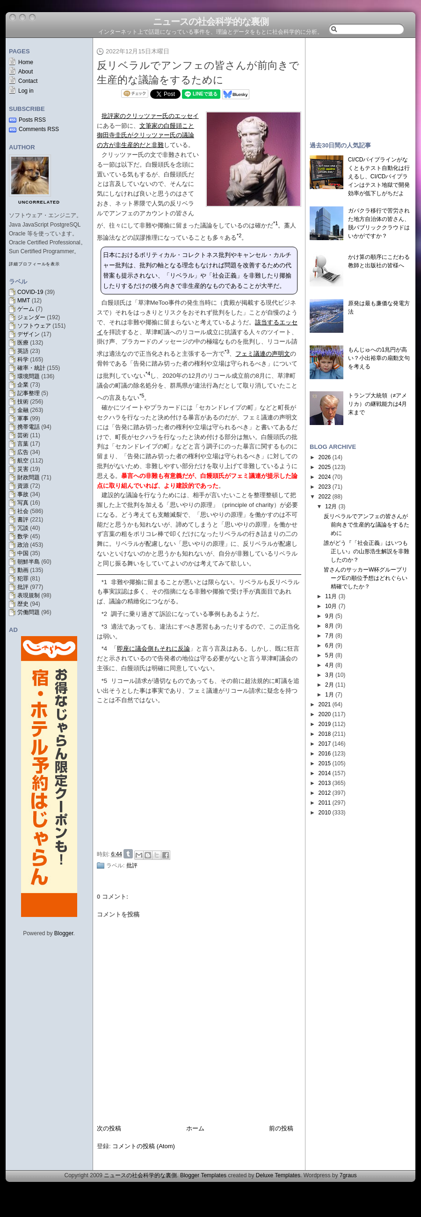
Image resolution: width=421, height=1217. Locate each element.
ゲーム (25, 309)
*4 (104, 648)
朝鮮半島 (28, 561)
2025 (325, 467)
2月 (329, 685)
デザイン (28, 334)
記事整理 (28, 393)
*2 (104, 613)
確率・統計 (31, 368)
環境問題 (28, 376)
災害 (23, 469)
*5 (104, 680)
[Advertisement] (360, 85)
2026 (325, 457)
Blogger (63, 933)
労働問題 (28, 612)
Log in (26, 91)
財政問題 (28, 477)
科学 (23, 359)
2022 (325, 496)
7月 (329, 635)
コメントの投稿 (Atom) (143, 1146)
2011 (325, 802)
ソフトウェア (34, 326)
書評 (23, 519)
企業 (23, 384)
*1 (104, 582)
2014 (325, 773)
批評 (23, 587)
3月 (329, 675)
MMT (23, 300)
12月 (331, 506)
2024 (325, 477)
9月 (329, 616)
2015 (325, 763)
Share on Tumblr (128, 853)
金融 (23, 410)
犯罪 (23, 578)
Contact (27, 81)
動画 (23, 570)
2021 (325, 704)
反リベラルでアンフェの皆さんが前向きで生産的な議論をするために (366, 524)
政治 (23, 545)
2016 (325, 753)
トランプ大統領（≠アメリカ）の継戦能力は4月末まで (377, 404)
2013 (325, 783)
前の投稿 (281, 1128)
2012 (325, 793)
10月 (331, 606)
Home (25, 62)
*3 (104, 626)
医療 (23, 342)
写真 (23, 502)
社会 (23, 511)
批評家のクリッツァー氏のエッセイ (150, 115)
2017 (325, 743)
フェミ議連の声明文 (262, 353)
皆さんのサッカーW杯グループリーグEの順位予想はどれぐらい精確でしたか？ (365, 578)
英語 (23, 351)
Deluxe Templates (278, 1175)
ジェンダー (31, 317)
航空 (23, 460)
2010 (325, 812)
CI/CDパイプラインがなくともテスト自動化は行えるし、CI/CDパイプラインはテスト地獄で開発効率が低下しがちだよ (379, 176)
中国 (23, 553)
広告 (23, 452)
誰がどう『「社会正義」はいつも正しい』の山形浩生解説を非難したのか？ (366, 551)
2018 (325, 734)
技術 (23, 401)
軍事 (23, 418)
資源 (23, 486)
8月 (329, 626)
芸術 (23, 435)
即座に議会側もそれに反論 (153, 648)
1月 (329, 694)
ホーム (195, 1128)
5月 (329, 655)
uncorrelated (39, 202)
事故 (23, 494)
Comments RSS (39, 129)
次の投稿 (109, 1128)
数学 (23, 536)
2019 (325, 724)
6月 (329, 645)
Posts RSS (32, 120)
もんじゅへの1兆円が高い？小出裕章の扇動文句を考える (379, 358)
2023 (325, 487)
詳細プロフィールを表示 (34, 264)
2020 (325, 714)
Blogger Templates (203, 1175)
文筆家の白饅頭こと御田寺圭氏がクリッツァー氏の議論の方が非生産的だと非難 (145, 135)
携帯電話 (28, 427)
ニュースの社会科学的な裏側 (211, 21)
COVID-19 (30, 292)
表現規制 (28, 595)
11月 (331, 596)
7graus (348, 1175)
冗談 (23, 528)
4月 (329, 665)
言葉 (23, 443)
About (25, 71)
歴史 (23, 604)
